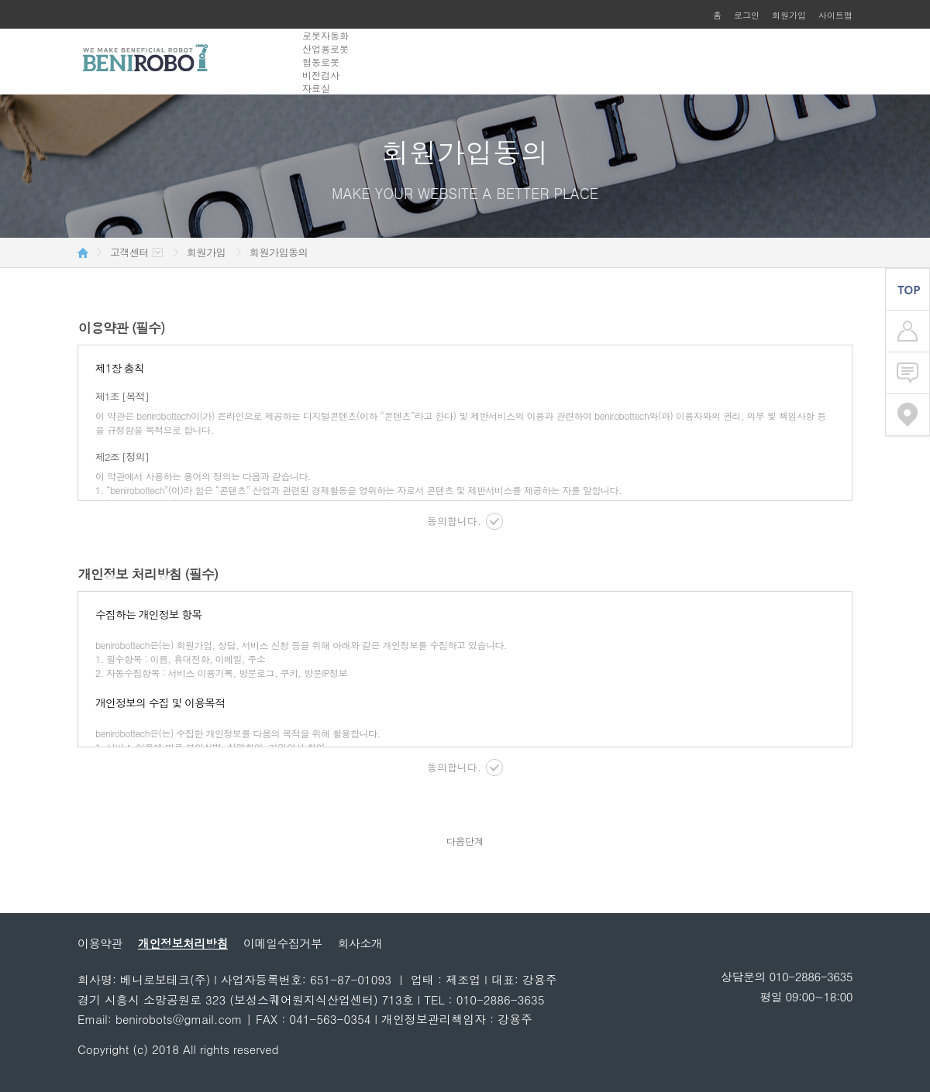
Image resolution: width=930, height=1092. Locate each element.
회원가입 (789, 15)
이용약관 (100, 943)
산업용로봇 (325, 48)
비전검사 (320, 74)
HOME (83, 252)
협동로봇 (320, 61)
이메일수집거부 (282, 943)
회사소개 (360, 943)
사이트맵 (835, 15)
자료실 (316, 87)
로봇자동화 (325, 35)
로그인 (747, 15)
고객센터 (129, 252)
